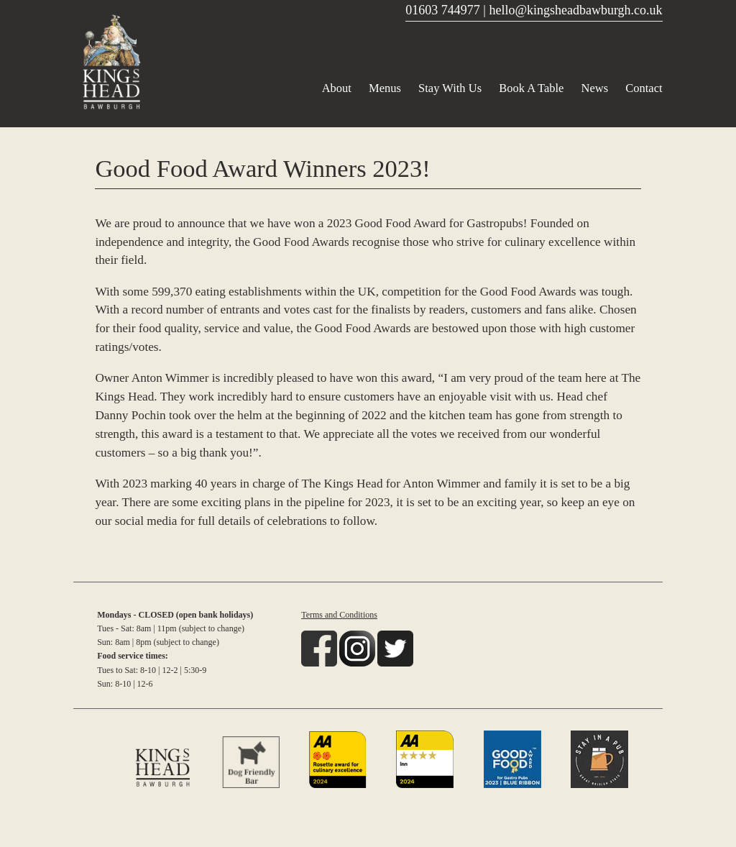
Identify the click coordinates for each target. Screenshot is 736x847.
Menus (385, 88)
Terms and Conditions (339, 615)
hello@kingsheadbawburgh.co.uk (575, 10)
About (336, 88)
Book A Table (531, 88)
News (595, 88)
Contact (643, 88)
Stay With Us (450, 88)
